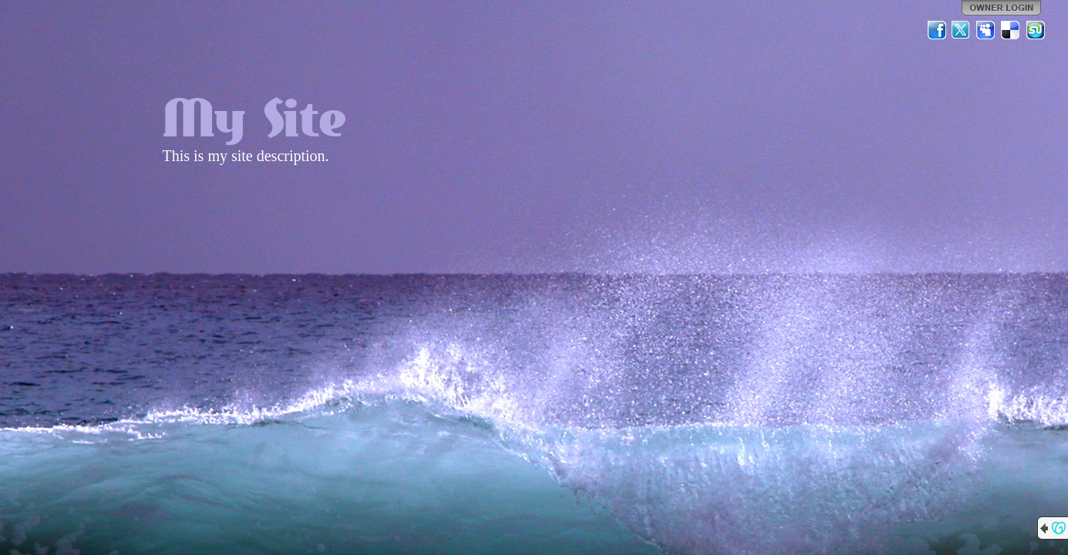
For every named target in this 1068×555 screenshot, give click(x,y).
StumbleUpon (1035, 30)
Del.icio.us (1011, 30)
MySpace (986, 30)
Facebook (937, 30)
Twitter (961, 30)
